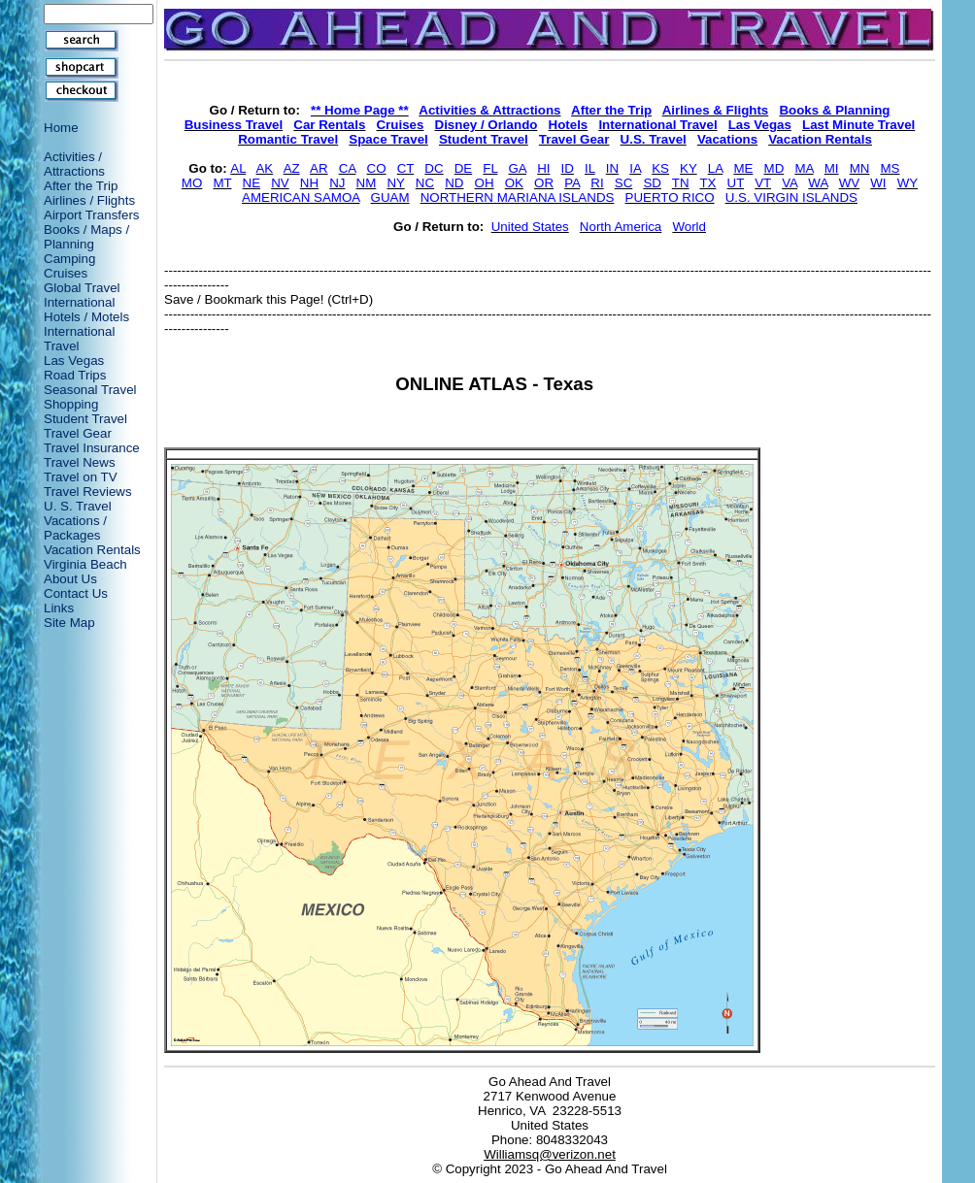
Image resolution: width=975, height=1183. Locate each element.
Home (61, 127)
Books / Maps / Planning (86, 236)
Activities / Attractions (74, 164)
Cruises (65, 273)
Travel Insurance (92, 448)
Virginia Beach (85, 564)
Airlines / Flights (89, 200)
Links (59, 608)
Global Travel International (82, 295)
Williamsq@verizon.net (550, 1154)
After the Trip (81, 186)
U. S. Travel (78, 506)
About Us (70, 579)
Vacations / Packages (75, 527)
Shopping (71, 404)
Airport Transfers (92, 215)
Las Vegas (74, 360)
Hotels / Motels (86, 317)
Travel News (80, 462)
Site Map (69, 622)
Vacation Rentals (92, 549)
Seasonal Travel (90, 389)
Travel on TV (81, 477)
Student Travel (85, 418)
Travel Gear (78, 433)
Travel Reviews (88, 491)
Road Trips (75, 375)
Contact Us (76, 593)
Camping (69, 258)
